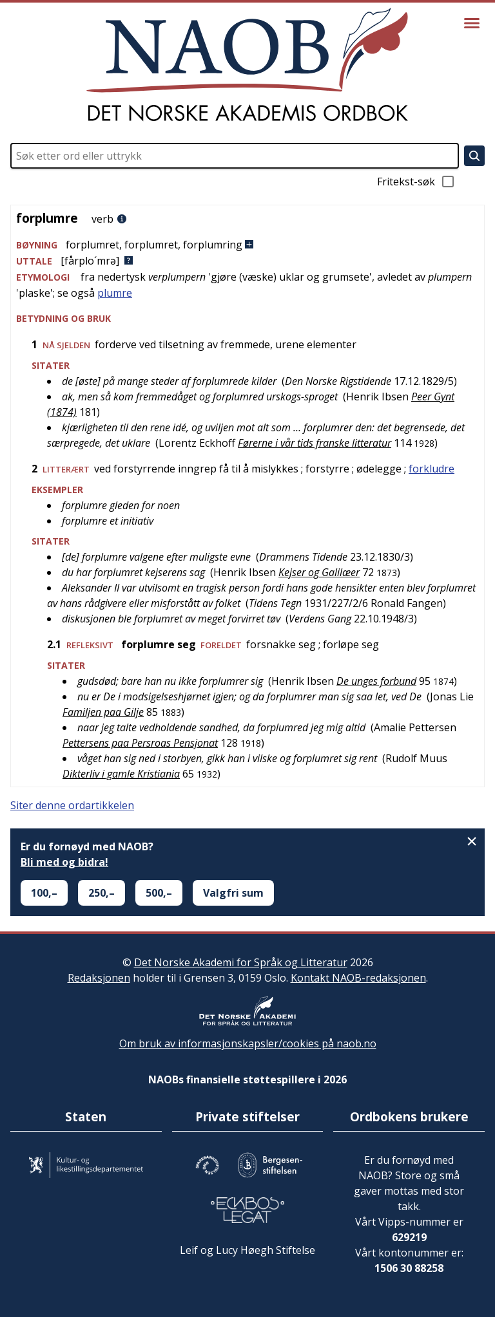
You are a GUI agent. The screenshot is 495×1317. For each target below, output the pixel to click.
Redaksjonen (99, 978)
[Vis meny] (472, 23)
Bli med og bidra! (64, 862)
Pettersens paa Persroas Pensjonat (140, 743)
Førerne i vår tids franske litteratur (314, 443)
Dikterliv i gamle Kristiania (121, 774)
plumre (114, 293)
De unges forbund (376, 681)
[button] (247, 245)
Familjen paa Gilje (103, 712)
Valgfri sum (233, 893)
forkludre (431, 469)
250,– (101, 893)
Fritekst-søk (416, 181)
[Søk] (474, 155)
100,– (44, 893)
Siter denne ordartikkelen (72, 805)
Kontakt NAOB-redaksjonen (358, 978)
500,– (159, 893)
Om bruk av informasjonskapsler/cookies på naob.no (247, 1043)
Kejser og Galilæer (319, 572)
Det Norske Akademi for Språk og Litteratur (240, 962)
